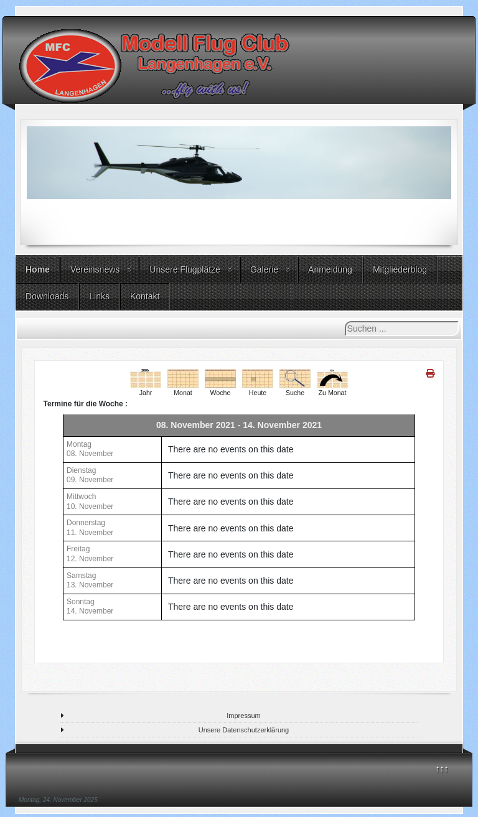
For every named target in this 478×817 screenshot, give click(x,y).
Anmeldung (330, 269)
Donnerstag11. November (90, 527)
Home (38, 269)
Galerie (264, 269)
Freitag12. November (90, 553)
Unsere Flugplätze (184, 269)
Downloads (47, 296)
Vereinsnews (95, 269)
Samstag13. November (90, 580)
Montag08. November (90, 449)
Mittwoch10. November (90, 501)
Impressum (243, 715)
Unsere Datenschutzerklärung (244, 730)
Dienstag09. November (90, 475)
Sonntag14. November (90, 606)
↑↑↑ (442, 768)
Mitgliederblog (400, 269)
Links (99, 296)
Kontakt (144, 296)
